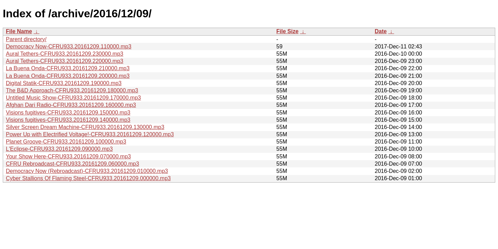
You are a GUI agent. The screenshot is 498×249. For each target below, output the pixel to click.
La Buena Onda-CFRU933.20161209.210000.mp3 (68, 68)
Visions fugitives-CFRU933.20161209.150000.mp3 (68, 113)
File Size (287, 31)
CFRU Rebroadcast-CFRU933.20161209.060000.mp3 (72, 164)
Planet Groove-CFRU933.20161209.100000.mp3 (66, 142)
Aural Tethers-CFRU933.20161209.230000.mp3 (64, 54)
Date (381, 31)
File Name (19, 31)
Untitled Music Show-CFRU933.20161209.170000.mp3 (73, 98)
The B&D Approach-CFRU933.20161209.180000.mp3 (72, 90)
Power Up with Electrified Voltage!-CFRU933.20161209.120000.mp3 (90, 134)
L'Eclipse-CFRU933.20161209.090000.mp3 (59, 149)
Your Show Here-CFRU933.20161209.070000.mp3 (68, 156)
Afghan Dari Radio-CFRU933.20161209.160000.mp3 (71, 105)
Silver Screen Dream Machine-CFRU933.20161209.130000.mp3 (85, 127)
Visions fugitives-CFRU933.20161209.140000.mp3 (68, 120)
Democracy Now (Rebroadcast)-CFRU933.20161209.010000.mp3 (87, 171)
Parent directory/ (26, 39)
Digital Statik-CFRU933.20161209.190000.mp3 (63, 83)
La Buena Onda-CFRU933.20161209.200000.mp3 (68, 76)
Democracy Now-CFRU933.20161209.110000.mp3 (68, 46)
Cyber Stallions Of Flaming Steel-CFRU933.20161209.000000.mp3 (88, 178)
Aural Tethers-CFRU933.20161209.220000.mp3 (64, 61)
